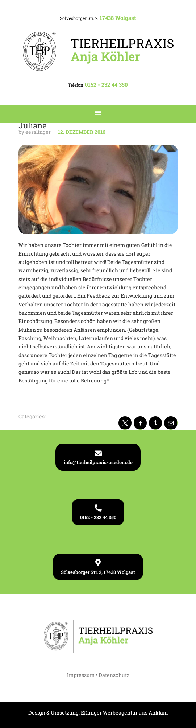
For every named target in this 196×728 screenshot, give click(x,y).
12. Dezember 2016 (81, 131)
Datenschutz (114, 674)
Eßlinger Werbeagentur (109, 712)
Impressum (81, 674)
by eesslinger (35, 131)
